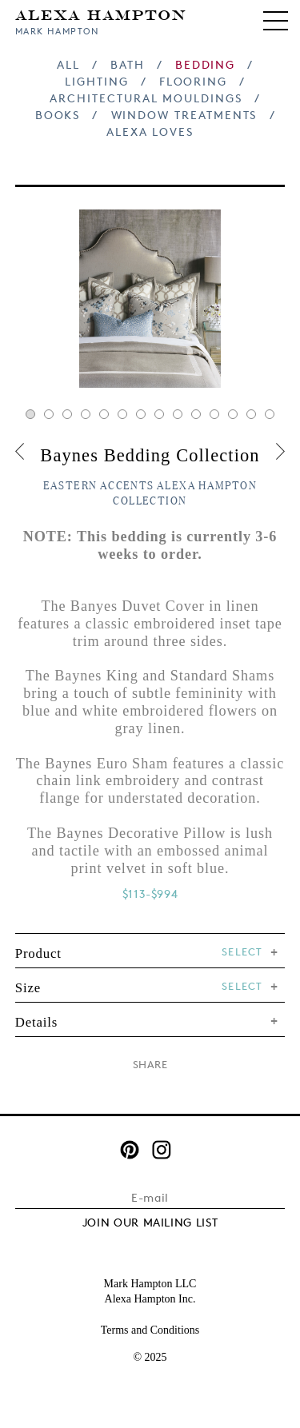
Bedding (205, 64)
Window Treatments (184, 115)
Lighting (96, 81)
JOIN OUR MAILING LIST (150, 1222)
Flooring (193, 81)
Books (58, 115)
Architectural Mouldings (146, 98)
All (68, 64)
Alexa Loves (150, 131)
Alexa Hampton (101, 14)
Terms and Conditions (150, 1330)
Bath (127, 64)
